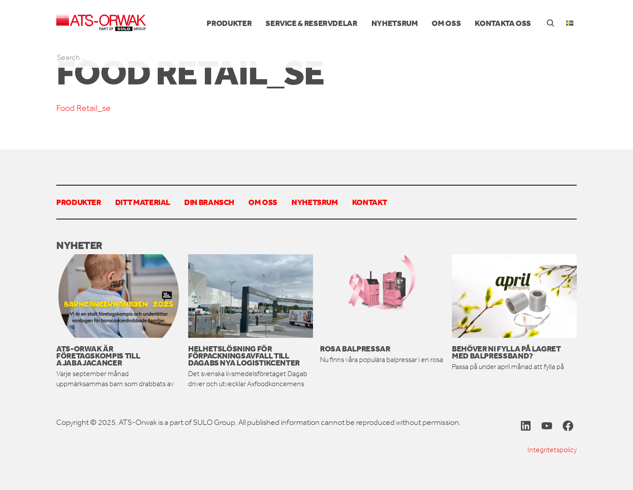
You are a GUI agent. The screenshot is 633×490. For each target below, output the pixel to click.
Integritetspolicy (552, 450)
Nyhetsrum (394, 23)
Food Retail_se (83, 108)
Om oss (446, 23)
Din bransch (209, 202)
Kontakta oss (503, 23)
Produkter (229, 23)
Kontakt (369, 202)
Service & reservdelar (311, 23)
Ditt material (142, 202)
